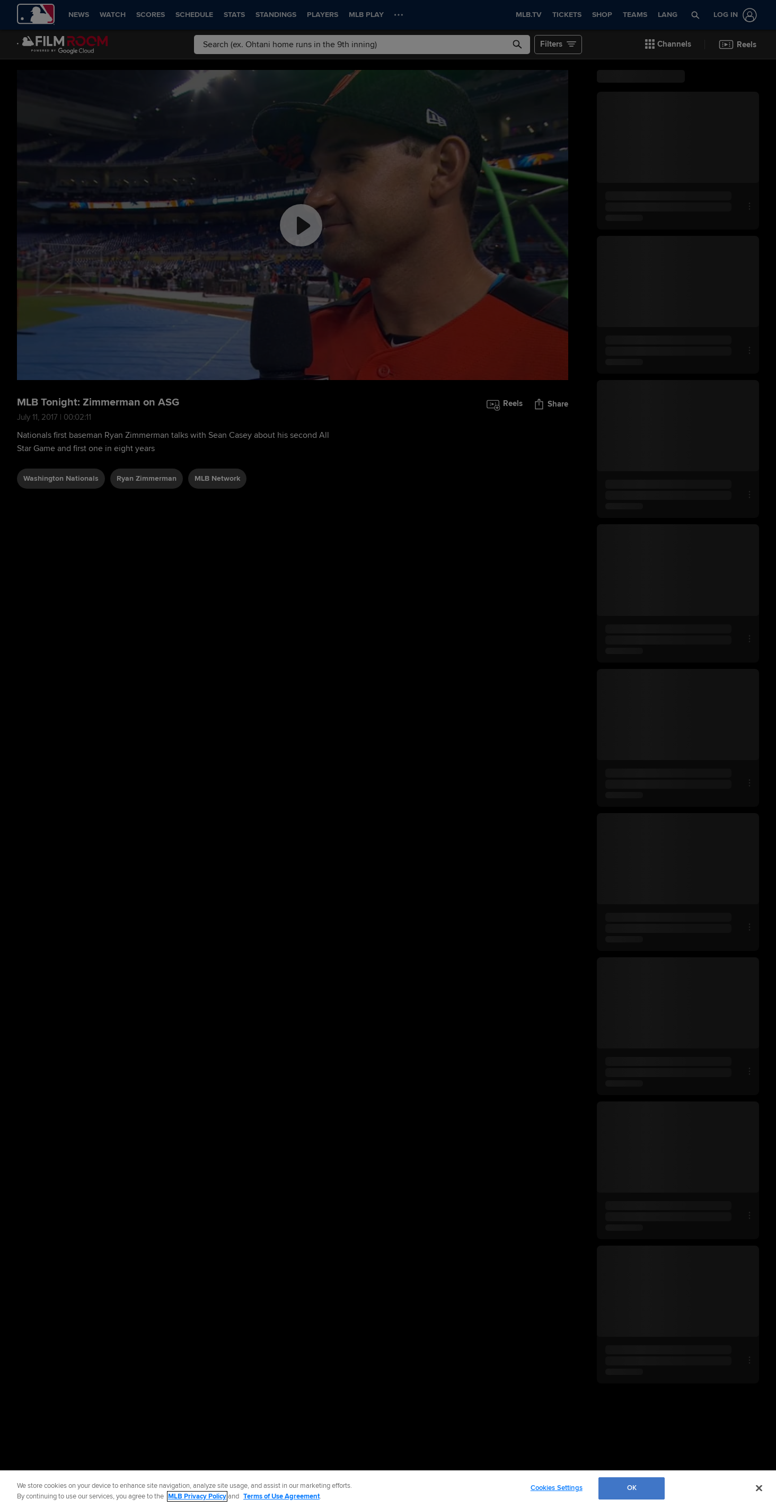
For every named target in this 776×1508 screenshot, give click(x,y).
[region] (388, 1489)
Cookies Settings (557, 1488)
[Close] (759, 1488)
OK (632, 1488)
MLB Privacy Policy (197, 1496)
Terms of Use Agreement (281, 1496)
